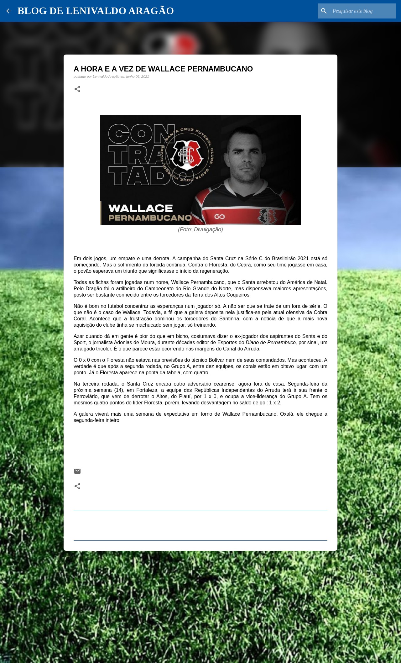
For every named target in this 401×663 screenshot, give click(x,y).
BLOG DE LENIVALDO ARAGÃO (96, 10)
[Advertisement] (200, 604)
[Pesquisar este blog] (363, 10)
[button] (77, 89)
